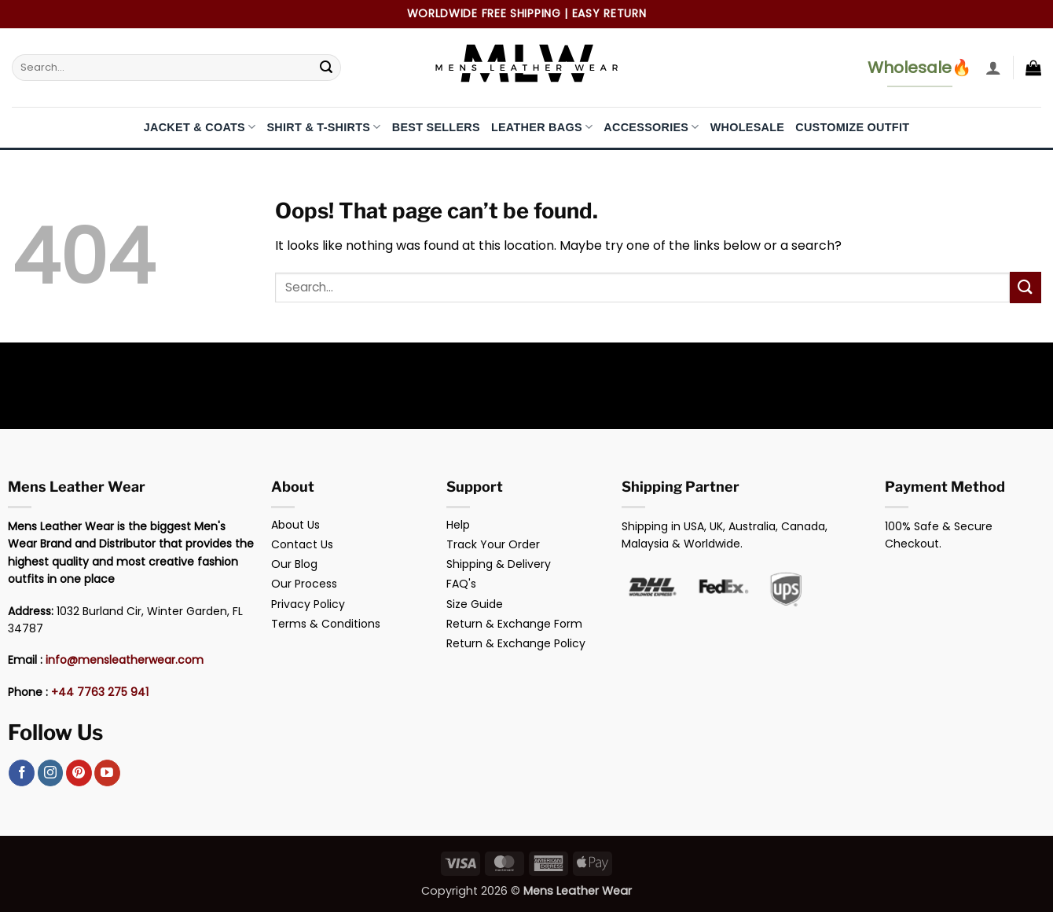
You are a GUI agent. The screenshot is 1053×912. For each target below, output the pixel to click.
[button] (993, 67)
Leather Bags (542, 126)
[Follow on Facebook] (22, 773)
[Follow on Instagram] (51, 773)
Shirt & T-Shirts (323, 126)
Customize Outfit (852, 127)
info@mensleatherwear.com (125, 660)
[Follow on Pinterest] (79, 773)
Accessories (651, 126)
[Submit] (326, 67)
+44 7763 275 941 (100, 692)
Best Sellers (436, 127)
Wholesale (747, 127)
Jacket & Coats (200, 126)
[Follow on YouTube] (107, 773)
